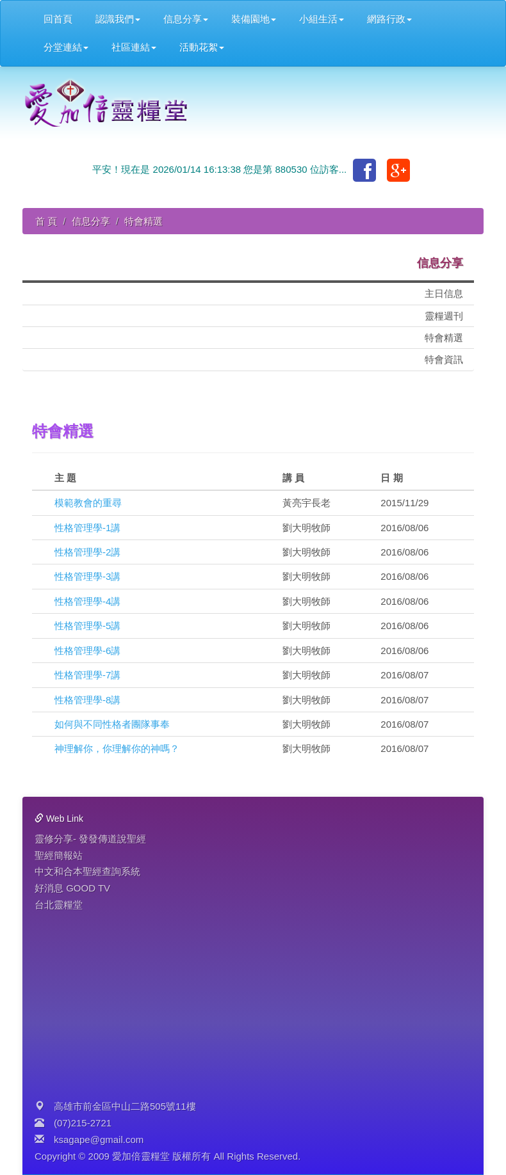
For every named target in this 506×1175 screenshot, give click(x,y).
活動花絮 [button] (201, 47)
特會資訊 (444, 359)
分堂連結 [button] (66, 47)
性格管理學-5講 (87, 625)
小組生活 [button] (321, 18)
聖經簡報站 (59, 855)
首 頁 (46, 221)
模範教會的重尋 (88, 502)
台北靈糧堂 (59, 904)
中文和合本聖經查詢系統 (87, 871)
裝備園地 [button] (253, 18)
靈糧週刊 (444, 315)
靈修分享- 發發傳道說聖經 (90, 838)
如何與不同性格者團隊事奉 (112, 724)
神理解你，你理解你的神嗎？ (116, 748)
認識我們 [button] (117, 18)
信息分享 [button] (185, 18)
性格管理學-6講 (87, 650)
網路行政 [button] (389, 18)
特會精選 (444, 337)
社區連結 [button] (133, 47)
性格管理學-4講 (87, 601)
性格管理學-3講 (87, 576)
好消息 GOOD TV (72, 888)
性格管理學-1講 (87, 527)
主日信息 (444, 293)
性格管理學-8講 (87, 699)
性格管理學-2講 (87, 552)
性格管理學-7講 (87, 674)
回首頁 (58, 18)
